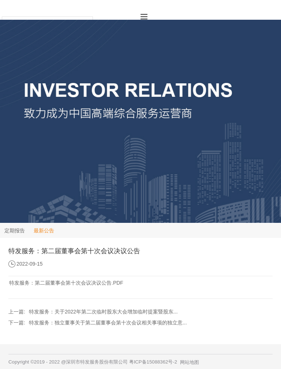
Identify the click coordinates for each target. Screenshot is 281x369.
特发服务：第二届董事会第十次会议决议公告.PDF (66, 283)
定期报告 (14, 230)
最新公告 (44, 230)
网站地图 (189, 362)
